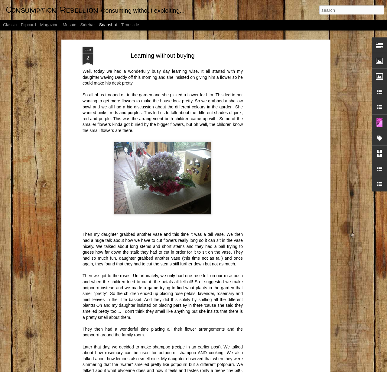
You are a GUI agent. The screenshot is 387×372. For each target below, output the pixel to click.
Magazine (49, 24)
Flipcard (28, 24)
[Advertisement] (276, 142)
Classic (10, 24)
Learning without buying (162, 55)
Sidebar (87, 24)
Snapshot (108, 24)
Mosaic (69, 24)
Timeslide (130, 24)
